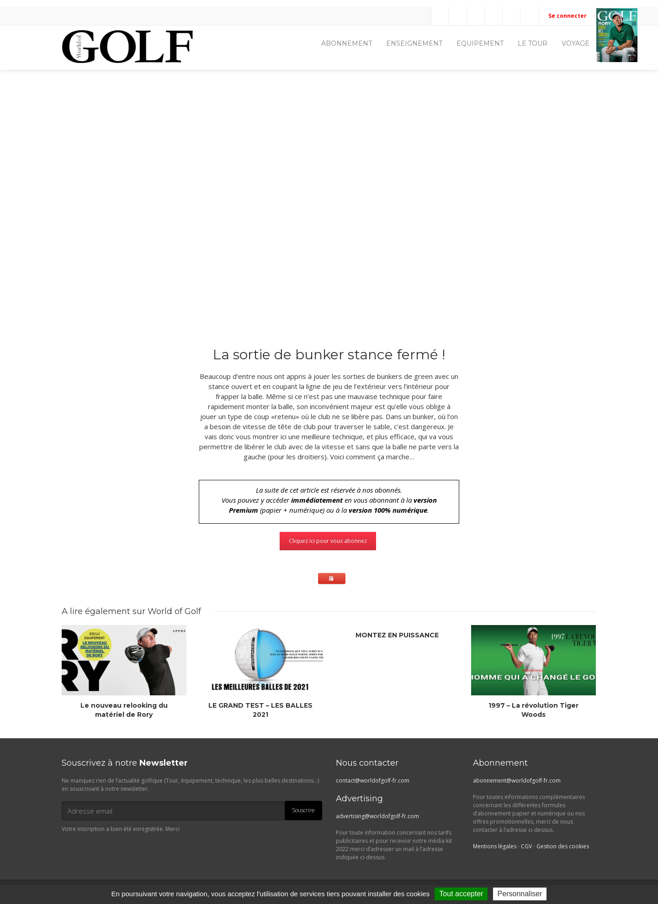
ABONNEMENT (346, 43)
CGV (526, 846)
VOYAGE (575, 43)
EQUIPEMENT (480, 43)
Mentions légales (494, 846)
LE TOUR (532, 43)
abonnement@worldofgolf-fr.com (517, 780)
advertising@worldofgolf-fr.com (377, 816)
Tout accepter (461, 894)
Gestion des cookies (562, 846)
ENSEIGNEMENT (414, 43)
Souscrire (303, 810)
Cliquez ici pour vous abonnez (328, 541)
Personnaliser (520, 894)
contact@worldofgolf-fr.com (372, 780)
